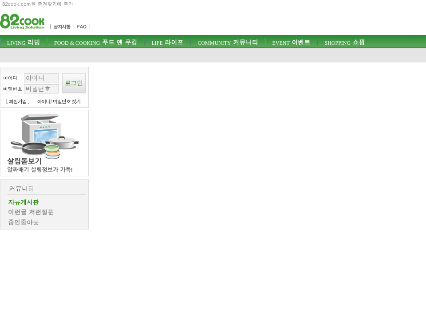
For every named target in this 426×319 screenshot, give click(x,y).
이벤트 (291, 42)
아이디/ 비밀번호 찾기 (59, 101)
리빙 (23, 42)
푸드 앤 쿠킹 (95, 42)
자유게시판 (23, 202)
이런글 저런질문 (31, 211)
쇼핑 (344, 42)
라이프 (167, 42)
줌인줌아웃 (23, 222)
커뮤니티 (227, 42)
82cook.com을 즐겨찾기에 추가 (37, 3)
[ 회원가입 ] (18, 101)
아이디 (10, 77)
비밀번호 (12, 89)
